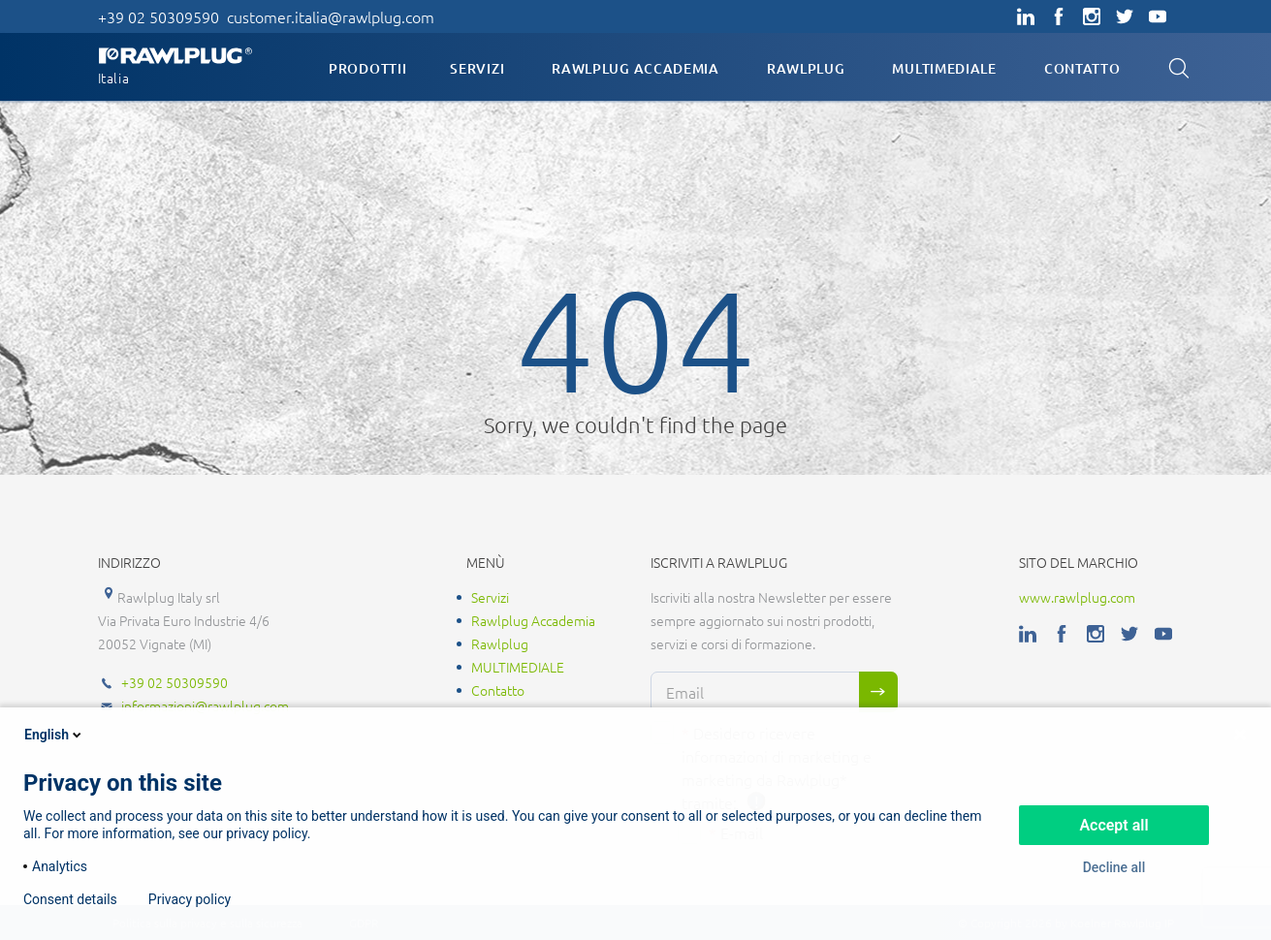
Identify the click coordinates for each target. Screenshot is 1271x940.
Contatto (1082, 68)
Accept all (1113, 825)
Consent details (70, 899)
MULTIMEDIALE (944, 68)
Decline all (1114, 867)
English (54, 734)
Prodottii (367, 68)
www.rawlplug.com (1077, 597)
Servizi (477, 68)
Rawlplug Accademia (635, 68)
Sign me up (878, 692)
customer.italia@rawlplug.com (330, 16)
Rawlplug (806, 68)
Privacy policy (189, 899)
